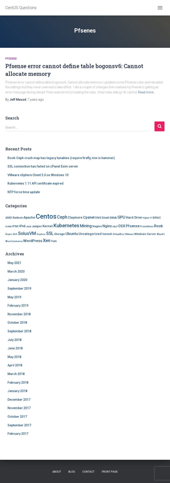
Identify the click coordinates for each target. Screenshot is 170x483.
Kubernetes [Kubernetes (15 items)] (66, 226)
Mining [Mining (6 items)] (86, 225)
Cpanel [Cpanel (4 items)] (89, 217)
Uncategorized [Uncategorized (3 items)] (90, 234)
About (56, 471)
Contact (88, 471)
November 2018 (19, 314)
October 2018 (17, 322)
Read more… (146, 92)
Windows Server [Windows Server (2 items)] (145, 234)
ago (35, 99)
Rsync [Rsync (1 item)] (8, 234)
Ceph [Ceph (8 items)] (62, 217)
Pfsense (11, 58)
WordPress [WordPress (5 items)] (32, 241)
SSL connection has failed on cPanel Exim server (43, 166)
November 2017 (19, 408)
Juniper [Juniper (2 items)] (37, 226)
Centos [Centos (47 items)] (46, 216)
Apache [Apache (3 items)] (29, 217)
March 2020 (16, 271)
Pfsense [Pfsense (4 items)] (132, 226)
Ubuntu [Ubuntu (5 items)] (72, 233)
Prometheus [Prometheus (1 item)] (146, 226)
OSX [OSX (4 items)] (121, 226)
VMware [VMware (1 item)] (129, 234)
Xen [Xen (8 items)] (46, 240)
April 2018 (15, 365)
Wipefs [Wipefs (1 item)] (161, 234)
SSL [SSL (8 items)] (50, 233)
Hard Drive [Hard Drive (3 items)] (134, 217)
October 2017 (17, 416)
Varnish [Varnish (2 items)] (107, 234)
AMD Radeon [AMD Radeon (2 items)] (14, 217)
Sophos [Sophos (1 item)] (41, 234)
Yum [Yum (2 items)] (54, 241)
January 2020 (17, 280)
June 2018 (15, 348)
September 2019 (19, 288)
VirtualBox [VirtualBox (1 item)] (118, 234)
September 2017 (19, 425)
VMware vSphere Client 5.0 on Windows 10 (38, 175)
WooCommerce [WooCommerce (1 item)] (14, 241)
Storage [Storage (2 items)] (59, 234)
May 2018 (14, 357)
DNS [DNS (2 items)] (98, 217)
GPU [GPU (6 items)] (121, 217)
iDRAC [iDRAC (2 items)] (157, 217)
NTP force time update (24, 192)
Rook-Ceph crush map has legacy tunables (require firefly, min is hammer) (61, 158)
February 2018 (18, 382)
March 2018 (16, 374)
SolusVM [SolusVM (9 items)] (27, 233)
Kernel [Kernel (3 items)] (47, 226)
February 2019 (18, 305)
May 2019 (14, 297)
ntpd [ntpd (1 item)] (115, 226)
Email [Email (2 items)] (105, 217)
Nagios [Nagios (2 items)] (97, 226)
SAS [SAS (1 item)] (15, 234)
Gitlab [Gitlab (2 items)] (113, 217)
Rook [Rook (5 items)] (158, 226)
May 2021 (14, 263)
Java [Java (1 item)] (28, 226)
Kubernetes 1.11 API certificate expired (36, 183)
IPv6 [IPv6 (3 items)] (22, 226)
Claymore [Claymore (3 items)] (75, 217)
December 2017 (19, 399)
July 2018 (14, 340)
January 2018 (17, 391)
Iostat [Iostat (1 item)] (8, 226)
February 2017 (18, 433)
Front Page (110, 471)
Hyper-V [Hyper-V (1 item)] (147, 217)
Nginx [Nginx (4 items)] (107, 226)
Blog (71, 471)
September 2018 (19, 331)
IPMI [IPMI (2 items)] (15, 226)
